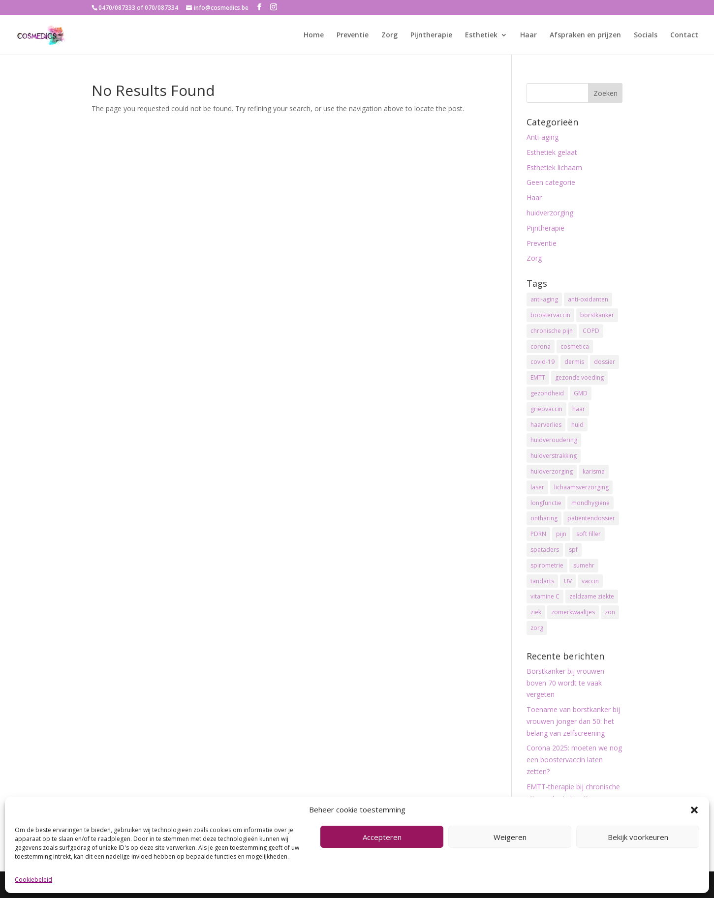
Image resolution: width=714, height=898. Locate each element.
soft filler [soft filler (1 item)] (588, 534)
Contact (684, 35)
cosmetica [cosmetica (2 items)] (574, 346)
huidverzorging (550, 212)
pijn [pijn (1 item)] (561, 534)
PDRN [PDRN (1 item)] (538, 534)
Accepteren (382, 837)
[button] (694, 810)
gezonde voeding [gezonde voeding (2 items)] (579, 377)
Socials (645, 35)
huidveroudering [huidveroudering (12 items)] (553, 440)
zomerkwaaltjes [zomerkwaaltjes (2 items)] (573, 612)
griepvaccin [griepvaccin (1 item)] (546, 409)
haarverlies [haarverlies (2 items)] (545, 424)
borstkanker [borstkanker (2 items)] (597, 315)
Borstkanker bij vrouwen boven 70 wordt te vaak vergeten (565, 682)
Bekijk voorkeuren (638, 837)
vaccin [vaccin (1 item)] (590, 581)
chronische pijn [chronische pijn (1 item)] (551, 331)
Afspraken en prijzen (585, 35)
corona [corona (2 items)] (540, 346)
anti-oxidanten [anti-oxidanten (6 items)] (588, 299)
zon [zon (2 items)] (610, 612)
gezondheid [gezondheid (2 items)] (547, 393)
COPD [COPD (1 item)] (591, 331)
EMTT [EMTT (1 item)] (537, 377)
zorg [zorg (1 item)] (536, 628)
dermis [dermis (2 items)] (574, 362)
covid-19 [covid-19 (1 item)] (542, 362)
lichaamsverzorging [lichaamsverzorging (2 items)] (581, 487)
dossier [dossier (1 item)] (604, 362)
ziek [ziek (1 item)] (535, 612)
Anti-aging (543, 137)
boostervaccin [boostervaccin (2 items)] (550, 315)
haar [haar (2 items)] (578, 409)
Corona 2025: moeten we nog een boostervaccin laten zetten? (574, 759)
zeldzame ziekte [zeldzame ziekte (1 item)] (591, 596)
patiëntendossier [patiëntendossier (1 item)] (591, 518)
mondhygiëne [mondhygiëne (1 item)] (590, 503)
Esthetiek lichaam (554, 167)
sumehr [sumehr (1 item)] (583, 565)
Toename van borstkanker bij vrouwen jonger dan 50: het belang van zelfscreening (573, 721)
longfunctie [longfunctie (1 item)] (545, 503)
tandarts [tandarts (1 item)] (542, 581)
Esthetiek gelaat (552, 152)
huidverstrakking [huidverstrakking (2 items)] (553, 455)
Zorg (389, 35)
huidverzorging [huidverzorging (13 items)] (551, 471)
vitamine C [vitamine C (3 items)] (544, 596)
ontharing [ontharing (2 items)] (544, 518)
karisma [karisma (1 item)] (594, 471)
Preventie (353, 35)
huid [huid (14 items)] (577, 424)
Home (314, 35)
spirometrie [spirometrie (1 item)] (546, 565)
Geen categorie (551, 182)
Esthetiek (481, 35)
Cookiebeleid (33, 879)
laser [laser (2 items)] (537, 487)
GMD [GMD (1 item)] (581, 393)
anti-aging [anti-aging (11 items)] (544, 299)
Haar (528, 35)
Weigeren (510, 837)
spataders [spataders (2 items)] (544, 549)
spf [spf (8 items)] (573, 549)
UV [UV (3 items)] (568, 581)
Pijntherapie (431, 35)
